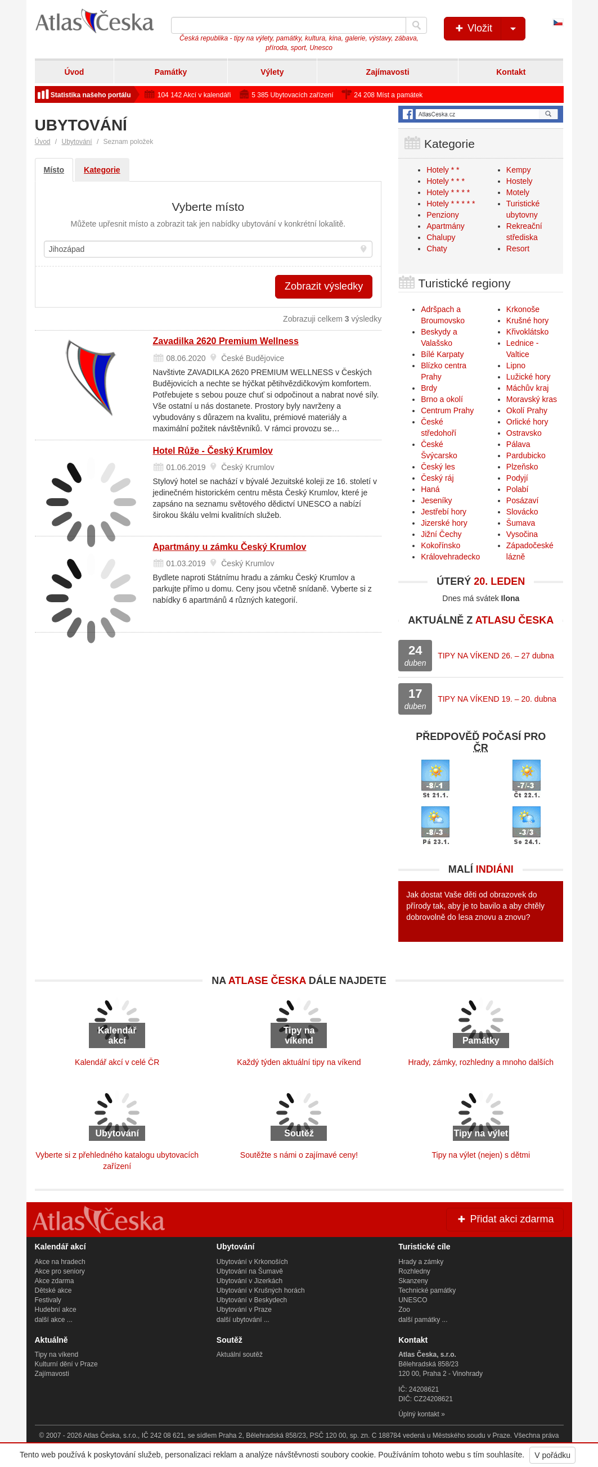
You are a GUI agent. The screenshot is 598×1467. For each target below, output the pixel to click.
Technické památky (427, 1290)
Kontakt (510, 71)
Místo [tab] (54, 169)
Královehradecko (450, 556)
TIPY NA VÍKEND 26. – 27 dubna (496, 655)
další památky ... (422, 1320)
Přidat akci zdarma (505, 1219)
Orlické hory (527, 421)
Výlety (272, 71)
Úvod (74, 71)
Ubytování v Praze (244, 1309)
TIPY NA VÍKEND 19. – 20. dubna (497, 698)
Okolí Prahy (526, 410)
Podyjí (517, 477)
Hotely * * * (445, 181)
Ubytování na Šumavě (250, 1271)
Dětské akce (53, 1290)
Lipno (515, 365)
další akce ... (54, 1320)
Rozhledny (414, 1271)
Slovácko (522, 511)
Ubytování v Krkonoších (252, 1262)
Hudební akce (56, 1309)
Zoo (404, 1309)
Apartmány (445, 226)
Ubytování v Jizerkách (249, 1281)
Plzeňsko (522, 466)
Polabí (517, 489)
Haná (430, 489)
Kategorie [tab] (102, 169)
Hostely (519, 181)
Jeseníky (436, 500)
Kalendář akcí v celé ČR (117, 1062)
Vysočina (522, 534)
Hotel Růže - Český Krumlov (213, 450)
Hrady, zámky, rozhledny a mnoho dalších (481, 1062)
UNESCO (412, 1300)
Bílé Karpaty (442, 354)
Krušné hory (527, 320)
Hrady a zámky (420, 1262)
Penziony (442, 214)
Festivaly (48, 1300)
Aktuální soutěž (240, 1354)
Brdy (429, 387)
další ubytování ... (243, 1320)
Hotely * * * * (448, 192)
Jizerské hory (444, 522)
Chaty (436, 248)
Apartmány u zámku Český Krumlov (230, 547)
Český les (438, 466)
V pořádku (552, 1455)
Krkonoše (522, 309)
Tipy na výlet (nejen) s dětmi (481, 1154)
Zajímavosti (388, 71)
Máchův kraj (527, 387)
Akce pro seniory (60, 1271)
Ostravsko (524, 432)
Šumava (520, 522)
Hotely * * (442, 169)
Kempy (518, 169)
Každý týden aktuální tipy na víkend (299, 1062)
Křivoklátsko (527, 331)
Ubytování (77, 142)
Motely (517, 192)
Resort (517, 248)
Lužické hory (528, 376)
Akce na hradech (60, 1262)
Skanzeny (413, 1281)
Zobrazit (324, 286)
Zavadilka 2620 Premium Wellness (226, 341)
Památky (171, 71)
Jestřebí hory (443, 511)
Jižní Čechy (441, 534)
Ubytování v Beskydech (252, 1300)
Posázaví (522, 500)
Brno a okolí (442, 399)
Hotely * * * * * (450, 203)
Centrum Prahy (447, 410)
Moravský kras (531, 399)
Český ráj (437, 477)
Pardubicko (526, 455)
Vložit (489, 28)
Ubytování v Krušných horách (261, 1290)
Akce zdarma (54, 1281)
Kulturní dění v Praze (66, 1364)
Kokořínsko (440, 545)
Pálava (518, 444)
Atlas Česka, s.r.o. (110, 1435)
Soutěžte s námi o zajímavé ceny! (299, 1154)
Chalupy (440, 237)
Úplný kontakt (418, 1414)
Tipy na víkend (57, 1354)
